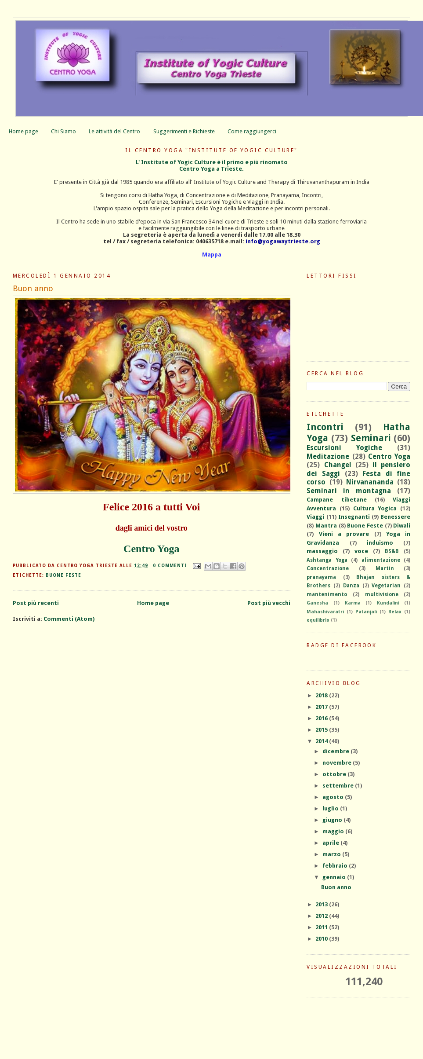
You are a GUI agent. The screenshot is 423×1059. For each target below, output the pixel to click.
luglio (331, 808)
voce (361, 551)
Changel (337, 465)
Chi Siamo (63, 131)
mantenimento (327, 594)
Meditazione (328, 456)
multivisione (381, 594)
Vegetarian (386, 586)
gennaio (334, 877)
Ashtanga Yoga (327, 560)
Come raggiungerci (252, 131)
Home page (23, 131)
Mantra (326, 525)
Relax (394, 611)
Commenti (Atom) (68, 619)
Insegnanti (354, 516)
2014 (322, 741)
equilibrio (318, 620)
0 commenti (170, 565)
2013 (322, 904)
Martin (385, 568)
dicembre (336, 751)
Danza (351, 586)
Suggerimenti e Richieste (184, 131)
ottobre (334, 774)
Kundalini (388, 602)
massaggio (322, 551)
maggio (333, 831)
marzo (332, 854)
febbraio (335, 865)
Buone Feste (63, 575)
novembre (337, 762)
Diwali (401, 525)
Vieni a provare (344, 534)
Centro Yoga (151, 548)
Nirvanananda (370, 482)
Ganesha (317, 602)
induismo (380, 542)
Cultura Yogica (375, 508)
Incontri (325, 427)
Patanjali (366, 611)
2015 (322, 729)
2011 (322, 927)
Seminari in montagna (349, 491)
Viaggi (315, 516)
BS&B (392, 551)
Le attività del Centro (114, 131)
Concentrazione (328, 568)
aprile (331, 842)
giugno (332, 820)
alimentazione (381, 560)
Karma (353, 602)
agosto (333, 797)
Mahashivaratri (325, 611)
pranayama (321, 577)
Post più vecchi (268, 603)
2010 (322, 938)
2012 (322, 915)
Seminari (371, 438)
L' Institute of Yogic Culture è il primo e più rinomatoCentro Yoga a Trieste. (212, 165)
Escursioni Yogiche (344, 447)
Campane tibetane (336, 499)
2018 (322, 695)
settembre (338, 785)
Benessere (395, 516)
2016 (322, 718)
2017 (322, 707)
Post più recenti (36, 603)
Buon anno (33, 288)
